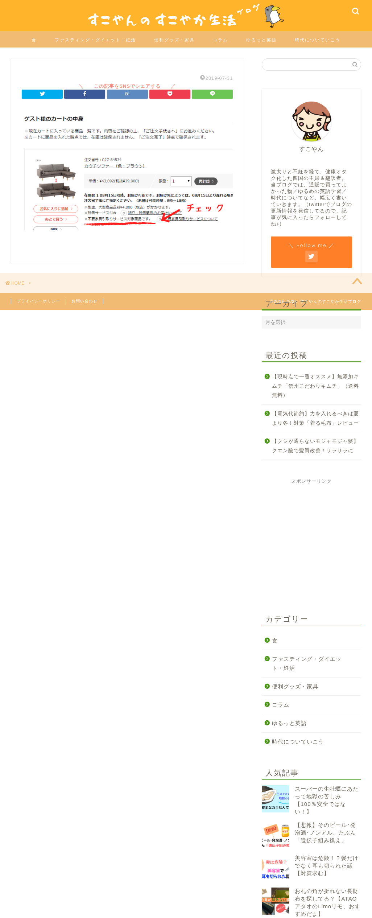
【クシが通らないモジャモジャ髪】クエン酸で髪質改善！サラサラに (315, 446)
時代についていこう (317, 39)
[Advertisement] (316, 546)
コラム (220, 39)
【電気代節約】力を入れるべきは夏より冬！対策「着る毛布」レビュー (315, 418)
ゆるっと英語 (261, 39)
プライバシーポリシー (38, 301)
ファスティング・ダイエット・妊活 (95, 39)
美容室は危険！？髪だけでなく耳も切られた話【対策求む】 (327, 865)
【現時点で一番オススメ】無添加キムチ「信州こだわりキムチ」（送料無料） (315, 386)
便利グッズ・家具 (174, 39)
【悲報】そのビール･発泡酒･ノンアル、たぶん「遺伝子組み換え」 (325, 832)
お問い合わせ (84, 301)
